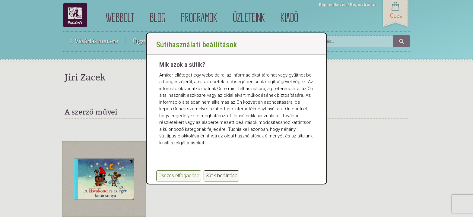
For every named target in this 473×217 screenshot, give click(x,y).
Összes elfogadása (178, 175)
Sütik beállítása (221, 175)
